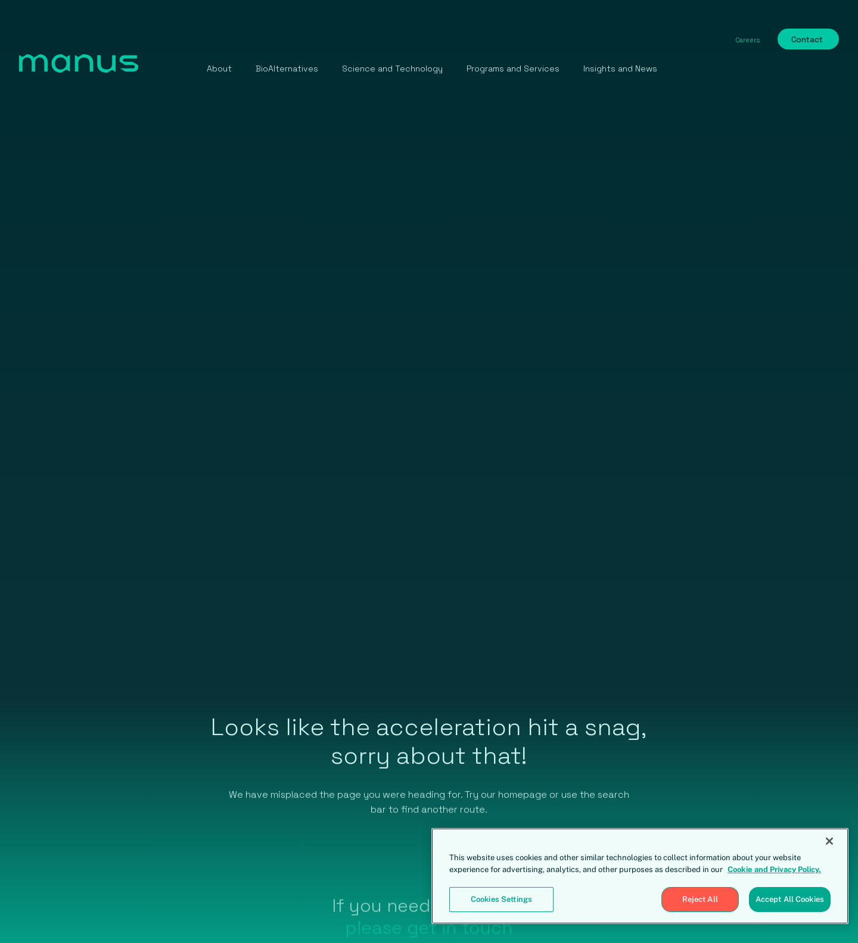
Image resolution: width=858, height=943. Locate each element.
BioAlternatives (287, 68)
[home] (78, 64)
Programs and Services (513, 68)
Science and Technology (392, 68)
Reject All (700, 899)
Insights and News (620, 68)
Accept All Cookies (790, 899)
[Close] (829, 841)
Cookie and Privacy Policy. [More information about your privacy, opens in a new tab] (774, 869)
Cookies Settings (501, 899)
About (219, 68)
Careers (747, 40)
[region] (639, 876)
